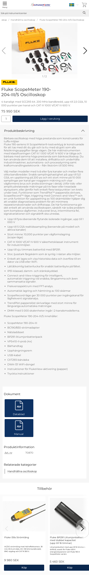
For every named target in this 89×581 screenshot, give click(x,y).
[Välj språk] (74, 5)
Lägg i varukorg (50, 118)
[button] (85, 50)
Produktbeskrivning (44, 131)
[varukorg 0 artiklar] (84, 5)
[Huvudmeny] (5, 5)
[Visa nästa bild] (82, 528)
